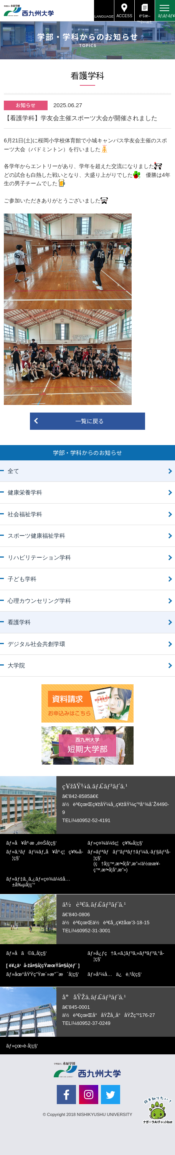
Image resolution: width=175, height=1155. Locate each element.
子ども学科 (22, 579)
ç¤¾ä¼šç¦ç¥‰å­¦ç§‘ (119, 843)
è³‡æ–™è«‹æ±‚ (144, 17)
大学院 (16, 665)
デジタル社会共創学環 (36, 644)
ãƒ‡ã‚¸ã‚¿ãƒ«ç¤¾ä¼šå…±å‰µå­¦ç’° (41, 882)
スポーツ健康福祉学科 (36, 535)
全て (13, 471)
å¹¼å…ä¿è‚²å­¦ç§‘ (119, 974)
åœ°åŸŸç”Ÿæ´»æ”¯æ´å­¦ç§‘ (47, 974)
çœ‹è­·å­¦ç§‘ (26, 1046)
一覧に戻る (89, 421)
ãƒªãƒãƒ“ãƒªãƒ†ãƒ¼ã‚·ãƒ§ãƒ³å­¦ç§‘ (132, 861)
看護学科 (19, 622)
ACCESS (124, 16)
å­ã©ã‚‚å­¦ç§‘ (31, 953)
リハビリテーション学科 (39, 557)
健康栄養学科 (25, 492)
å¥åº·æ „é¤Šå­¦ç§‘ (36, 843)
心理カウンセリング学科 (39, 600)
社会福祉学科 (25, 514)
